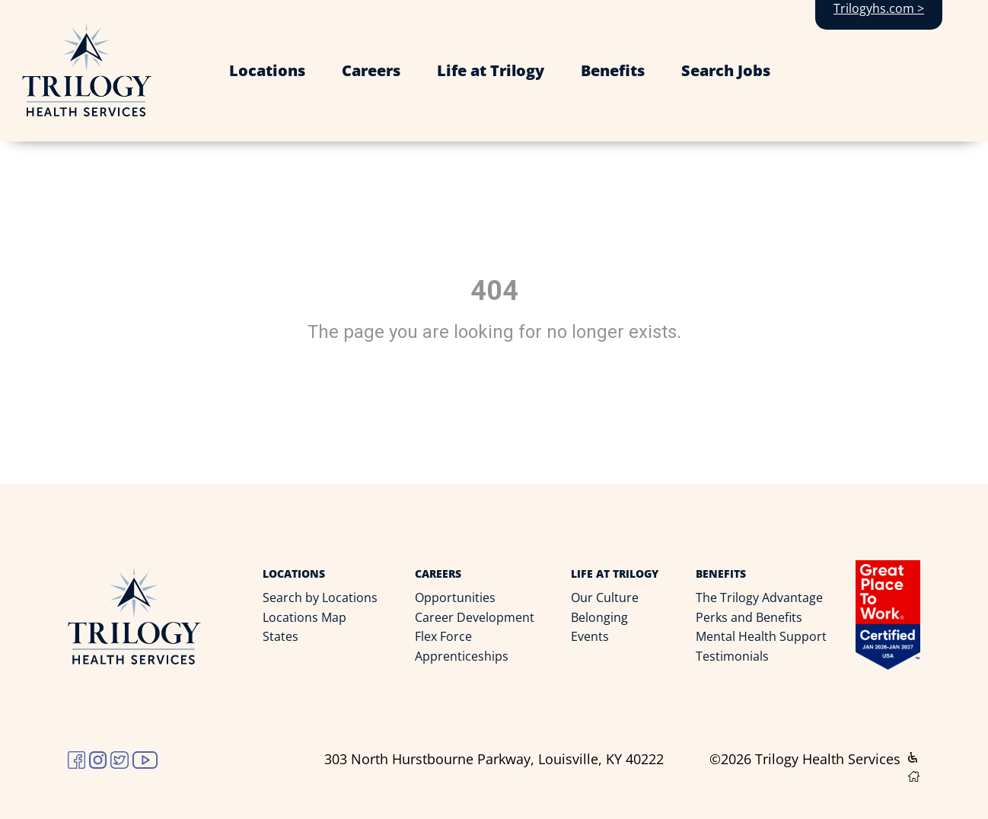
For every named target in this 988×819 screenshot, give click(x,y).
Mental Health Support (761, 636)
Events (590, 636)
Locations (267, 70)
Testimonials (732, 656)
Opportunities (455, 597)
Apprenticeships (461, 656)
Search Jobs (725, 70)
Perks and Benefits (749, 617)
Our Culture (605, 597)
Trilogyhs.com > (878, 8)
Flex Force (443, 636)
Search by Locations (320, 597)
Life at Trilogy (490, 70)
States (280, 636)
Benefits (613, 70)
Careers (371, 70)
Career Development (474, 617)
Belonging (599, 617)
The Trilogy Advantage (759, 597)
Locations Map (304, 617)
